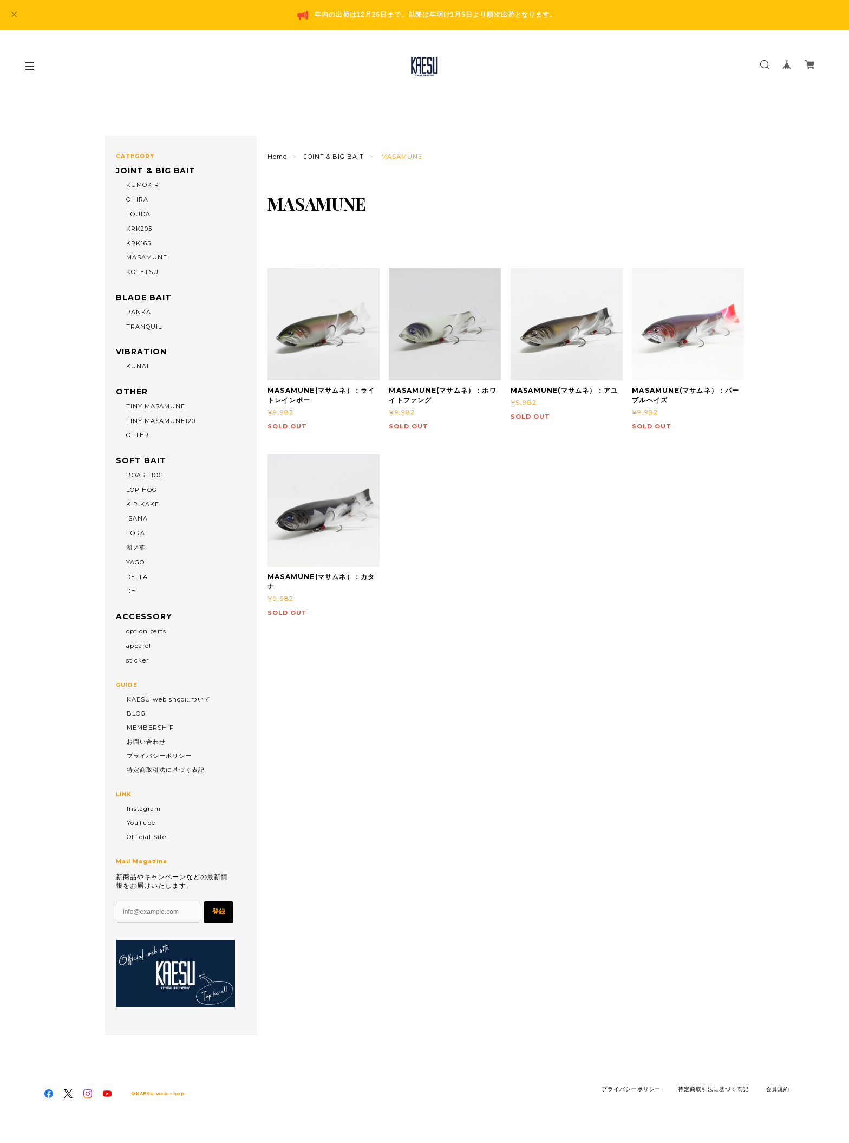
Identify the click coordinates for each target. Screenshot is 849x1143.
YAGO (135, 562)
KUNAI (137, 366)
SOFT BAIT (141, 460)
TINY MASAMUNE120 (160, 421)
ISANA (137, 518)
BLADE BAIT (144, 297)
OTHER (132, 392)
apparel (138, 646)
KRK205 (139, 228)
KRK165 (138, 243)
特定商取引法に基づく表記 (166, 770)
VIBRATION (141, 351)
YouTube (141, 823)
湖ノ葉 (136, 547)
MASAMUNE (146, 257)
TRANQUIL (144, 326)
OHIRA (137, 199)
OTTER (137, 435)
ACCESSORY (144, 616)
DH (131, 591)
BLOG (136, 713)
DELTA (137, 577)
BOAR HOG (145, 475)
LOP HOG (141, 489)
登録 (218, 911)
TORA (135, 533)
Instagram (144, 809)
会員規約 (778, 1089)
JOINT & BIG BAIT (334, 156)
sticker (137, 660)
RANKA (138, 312)
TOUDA (138, 214)
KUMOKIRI (143, 185)
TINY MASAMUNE (155, 406)
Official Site (146, 837)
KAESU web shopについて (169, 699)
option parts (146, 631)
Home (277, 156)
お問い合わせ (146, 741)
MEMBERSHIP (150, 727)
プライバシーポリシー (159, 755)
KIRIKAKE (142, 504)
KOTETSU (142, 272)
